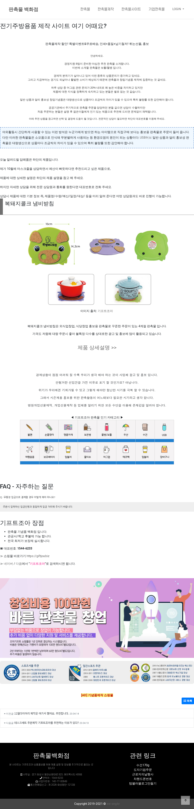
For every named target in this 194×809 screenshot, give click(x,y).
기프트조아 (105, 311)
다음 (19, 563)
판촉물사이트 (131, 9)
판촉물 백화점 (23, 9)
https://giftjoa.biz (38, 556)
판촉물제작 (106, 9)
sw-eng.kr (113, 804)
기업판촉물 (156, 9)
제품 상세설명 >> (97, 348)
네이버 (8, 563)
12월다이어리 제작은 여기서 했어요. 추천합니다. (41, 713)
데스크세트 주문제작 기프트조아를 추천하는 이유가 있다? (46, 723)
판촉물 (85, 9)
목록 (188, 700)
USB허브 (146, 137)
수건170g (142, 765)
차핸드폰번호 (143, 779)
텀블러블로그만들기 (142, 783)
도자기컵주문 (143, 770)
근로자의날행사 (142, 774)
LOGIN (177, 9)
